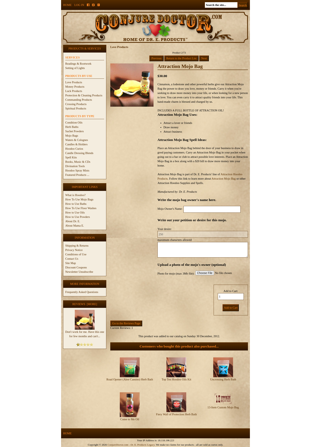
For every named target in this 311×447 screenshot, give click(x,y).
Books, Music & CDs (77, 161)
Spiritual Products (75, 108)
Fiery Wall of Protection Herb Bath (176, 414)
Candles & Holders (76, 144)
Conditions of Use (75, 254)
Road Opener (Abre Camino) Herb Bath (129, 379)
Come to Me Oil (129, 419)
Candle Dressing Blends (79, 153)
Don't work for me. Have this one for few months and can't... (84, 332)
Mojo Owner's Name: (169, 208)
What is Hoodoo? (75, 195)
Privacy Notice (74, 250)
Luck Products (73, 91)
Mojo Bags (71, 135)
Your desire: (164, 229)
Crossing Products (75, 104)
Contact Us (71, 258)
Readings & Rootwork (78, 63)
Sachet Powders (74, 131)
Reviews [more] (84, 304)
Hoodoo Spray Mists (77, 170)
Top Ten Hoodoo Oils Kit (176, 379)
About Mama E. (74, 225)
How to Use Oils (75, 212)
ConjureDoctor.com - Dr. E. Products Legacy (131, 444)
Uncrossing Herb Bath (223, 379)
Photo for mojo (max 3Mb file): (175, 273)
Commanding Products (78, 99)
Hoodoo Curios (74, 148)
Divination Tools (75, 166)
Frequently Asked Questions (81, 292)
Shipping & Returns (76, 245)
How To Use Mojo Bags (79, 199)
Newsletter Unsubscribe (79, 271)
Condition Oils (74, 122)
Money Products (74, 86)
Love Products (73, 82)
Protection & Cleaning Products (83, 95)
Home (67, 5)
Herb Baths (71, 126)
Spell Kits (71, 157)
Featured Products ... (77, 174)
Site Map (70, 263)
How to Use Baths (75, 203)
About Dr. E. (72, 221)
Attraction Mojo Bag (223, 178)
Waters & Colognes (76, 140)
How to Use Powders (77, 216)
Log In (79, 5)
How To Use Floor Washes (80, 208)
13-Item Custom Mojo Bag (223, 407)
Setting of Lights (75, 68)
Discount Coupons (76, 267)
